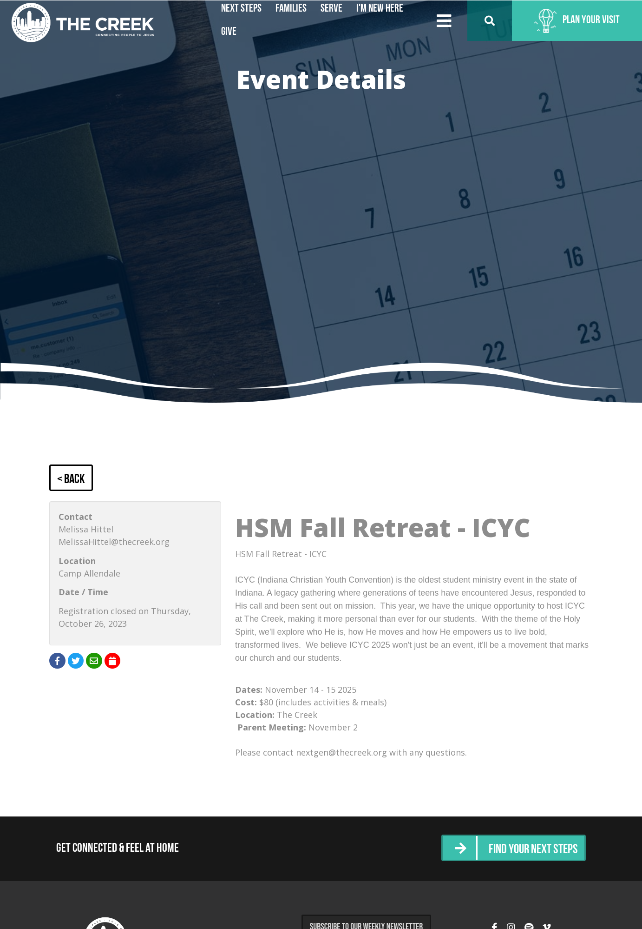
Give (228, 32)
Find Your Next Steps (529, 849)
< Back (73, 479)
